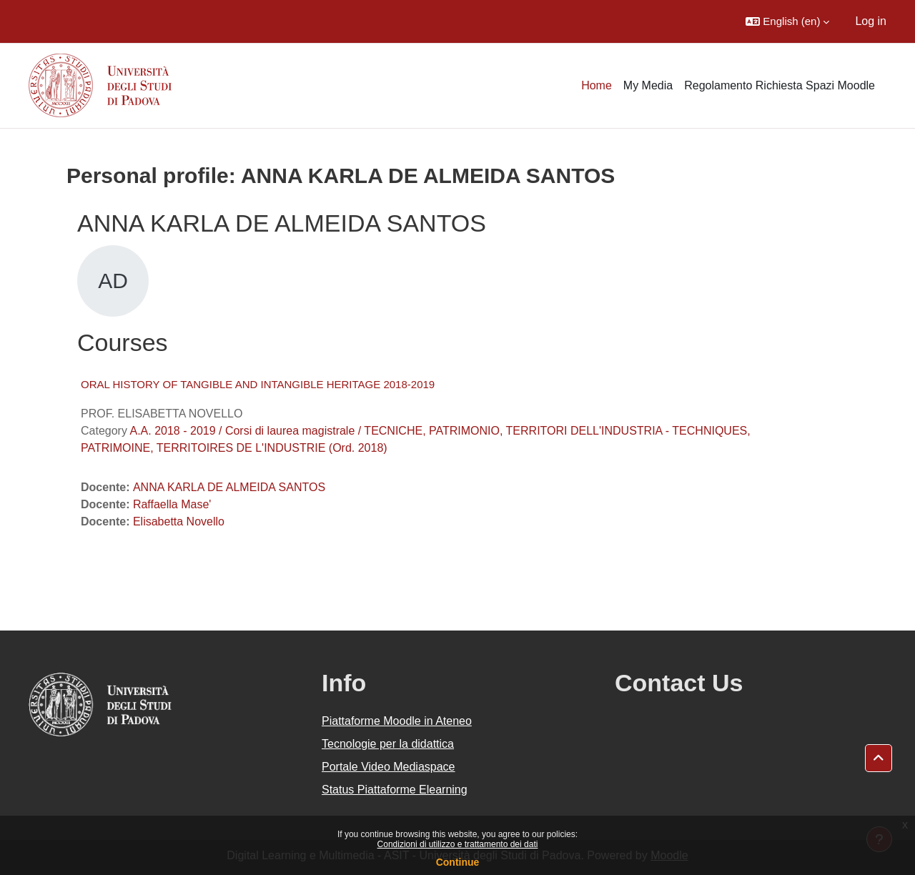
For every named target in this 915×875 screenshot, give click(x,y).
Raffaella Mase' (172, 504)
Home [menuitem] (596, 85)
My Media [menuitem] (648, 85)
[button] (787, 21)
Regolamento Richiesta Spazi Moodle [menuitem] (779, 85)
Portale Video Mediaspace (388, 767)
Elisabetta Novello (178, 521)
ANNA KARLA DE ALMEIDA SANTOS (229, 487)
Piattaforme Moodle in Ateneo (397, 721)
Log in (870, 21)
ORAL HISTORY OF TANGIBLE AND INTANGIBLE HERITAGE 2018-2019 (258, 384)
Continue (458, 862)
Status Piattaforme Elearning (395, 789)
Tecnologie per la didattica (388, 744)
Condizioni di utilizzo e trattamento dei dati (457, 844)
